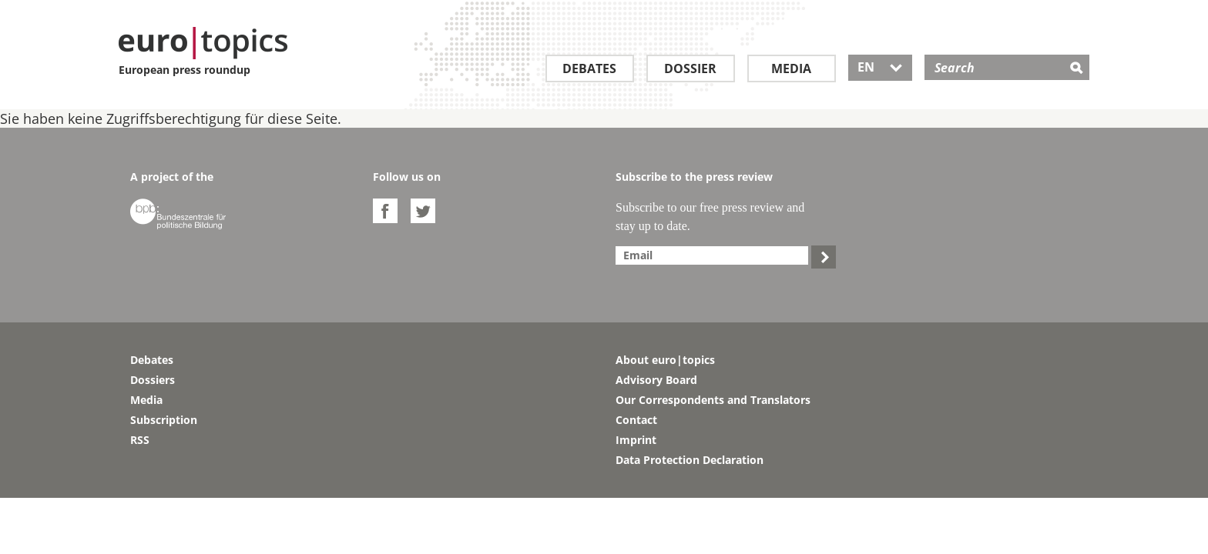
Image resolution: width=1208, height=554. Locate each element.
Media (791, 68)
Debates (589, 68)
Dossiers (152, 379)
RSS (139, 439)
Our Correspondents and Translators (713, 399)
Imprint (636, 439)
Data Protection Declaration (689, 459)
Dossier (690, 68)
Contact (636, 419)
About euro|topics (665, 359)
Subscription (163, 419)
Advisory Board (656, 379)
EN (880, 66)
